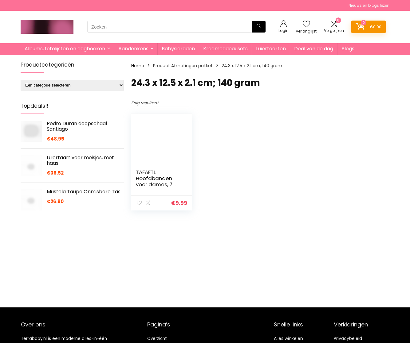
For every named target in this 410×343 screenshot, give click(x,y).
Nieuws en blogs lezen (369, 5)
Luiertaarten (271, 48)
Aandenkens (133, 48)
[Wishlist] (306, 24)
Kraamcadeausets (225, 48)
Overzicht (157, 338)
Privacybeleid (348, 338)
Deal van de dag (313, 48)
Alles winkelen (288, 338)
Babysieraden (178, 48)
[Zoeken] (259, 27)
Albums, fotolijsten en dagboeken (65, 48)
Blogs (347, 48)
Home (137, 66)
